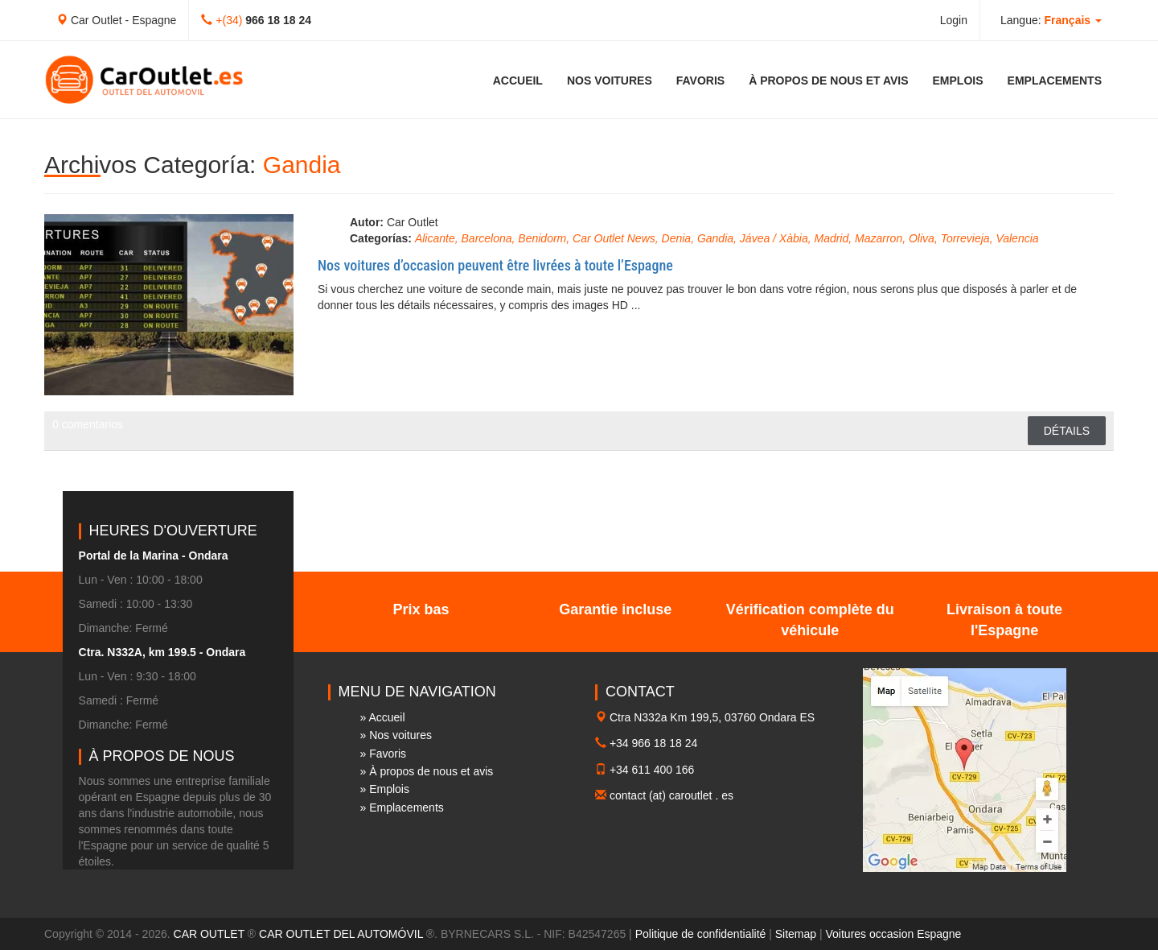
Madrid (831, 238)
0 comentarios (87, 424)
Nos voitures (609, 80)
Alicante (435, 238)
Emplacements (1055, 80)
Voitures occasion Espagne (894, 933)
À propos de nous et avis (828, 80)
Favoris (700, 80)
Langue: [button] (1051, 20)
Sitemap (795, 933)
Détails (1067, 430)
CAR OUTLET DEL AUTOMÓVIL (341, 933)
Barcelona (487, 238)
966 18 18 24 (278, 20)
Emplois (958, 80)
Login (953, 20)
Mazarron (878, 238)
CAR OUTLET (209, 933)
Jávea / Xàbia (774, 238)
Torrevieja (965, 238)
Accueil (518, 80)
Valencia (1017, 238)
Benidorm (542, 238)
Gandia (715, 238)
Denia (677, 238)
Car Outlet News (614, 238)
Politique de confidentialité (700, 933)
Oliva (921, 238)
